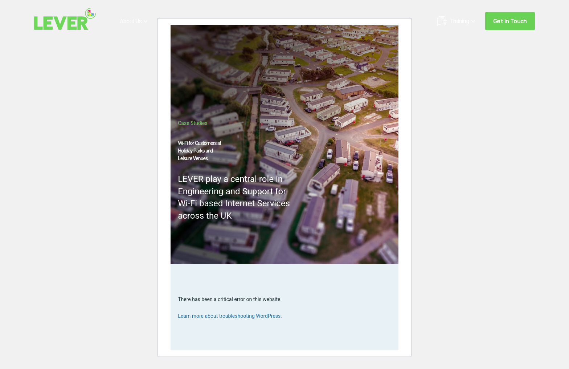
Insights (366, 21)
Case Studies (250, 21)
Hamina (329, 21)
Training (453, 23)
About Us (131, 21)
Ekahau (293, 21)
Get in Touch (510, 21)
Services (170, 21)
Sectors (207, 21)
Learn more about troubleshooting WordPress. (230, 316)
